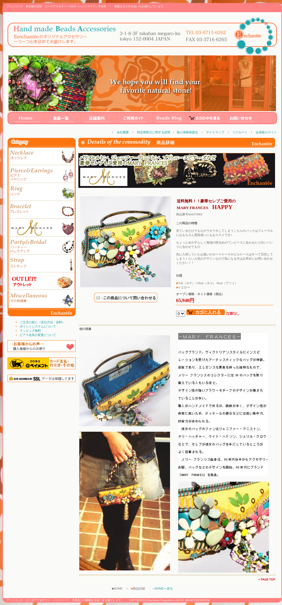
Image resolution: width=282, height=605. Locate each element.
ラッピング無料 (30, 330)
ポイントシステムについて (38, 326)
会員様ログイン (266, 132)
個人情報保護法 (187, 132)
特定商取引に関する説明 (153, 132)
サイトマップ (215, 132)
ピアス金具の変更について (38, 335)
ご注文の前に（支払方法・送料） (42, 322)
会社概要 (123, 132)
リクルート (240, 132)
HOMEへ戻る (163, 588)
